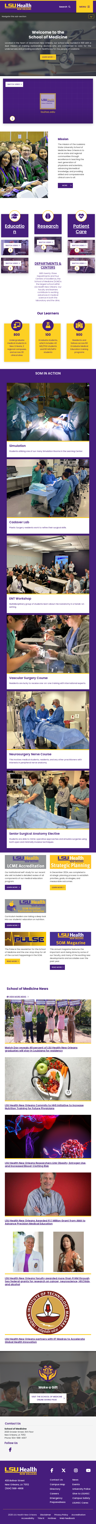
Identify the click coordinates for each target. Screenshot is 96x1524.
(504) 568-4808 (14, 1488)
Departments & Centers (48, 265)
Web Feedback (67, 1518)
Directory (55, 1488)
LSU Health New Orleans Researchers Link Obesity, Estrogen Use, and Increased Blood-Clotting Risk (45, 1164)
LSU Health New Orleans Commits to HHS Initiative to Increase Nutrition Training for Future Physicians (44, 1107)
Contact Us (56, 1479)
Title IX (41, 1518)
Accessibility (27, 1518)
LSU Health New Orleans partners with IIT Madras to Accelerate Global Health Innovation (45, 1340)
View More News (17, 996)
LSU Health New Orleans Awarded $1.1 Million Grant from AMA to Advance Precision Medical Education (45, 1222)
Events (76, 1484)
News (75, 1479)
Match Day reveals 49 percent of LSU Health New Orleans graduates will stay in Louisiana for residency (41, 1049)
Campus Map (57, 1484)
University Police (81, 1488)
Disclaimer (45, 1514)
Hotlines (52, 1518)
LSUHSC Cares (80, 1502)
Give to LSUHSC (81, 1493)
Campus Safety (81, 1498)
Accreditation (79, 1514)
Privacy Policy (61, 1514)
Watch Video (13, 84)
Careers (54, 1493)
